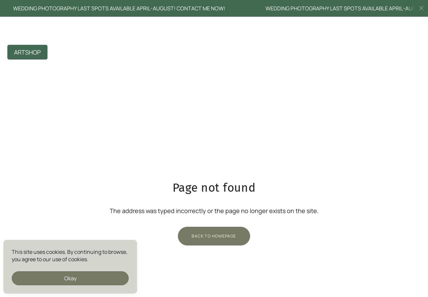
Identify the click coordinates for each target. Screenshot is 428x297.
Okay (70, 278)
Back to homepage (214, 236)
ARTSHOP (27, 52)
